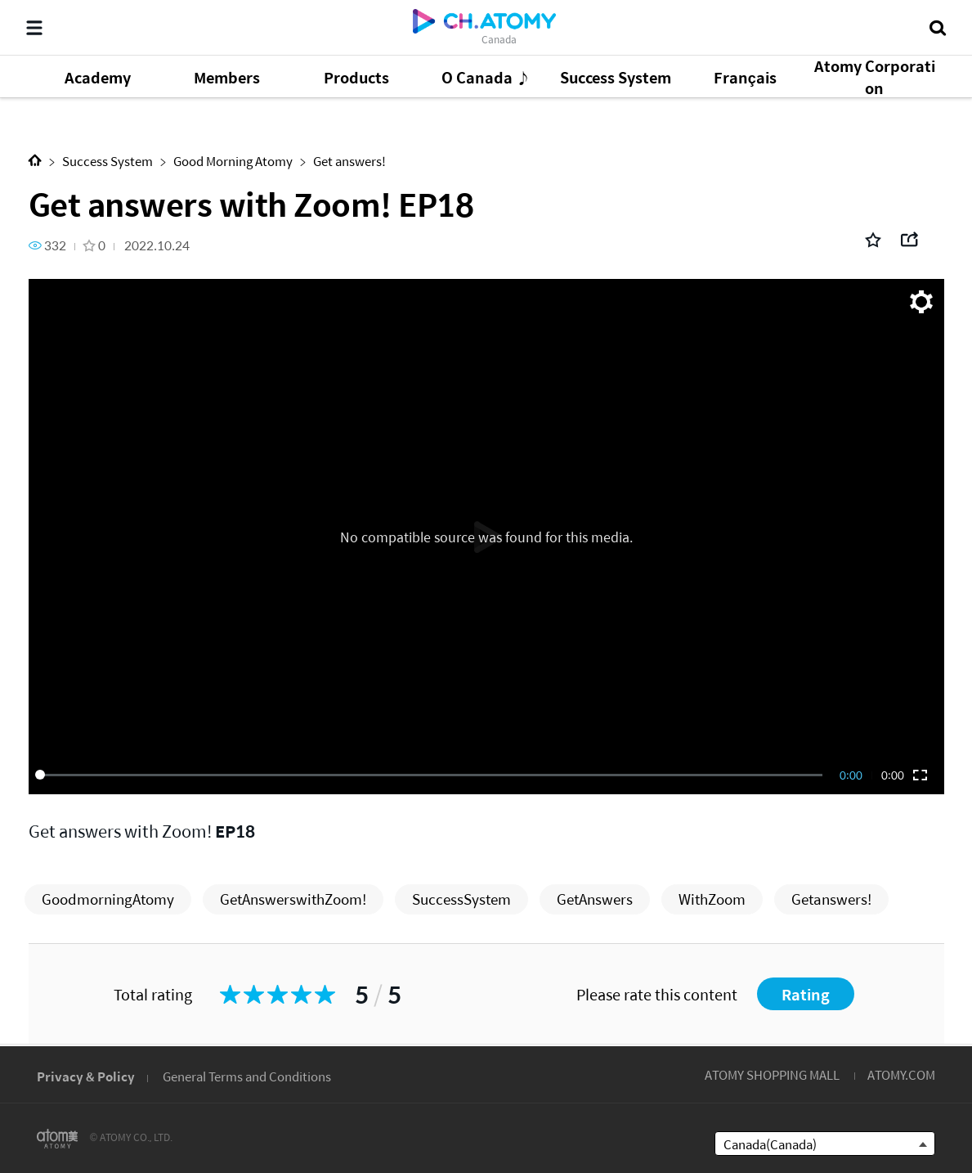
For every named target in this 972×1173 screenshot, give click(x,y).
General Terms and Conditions (247, 1076)
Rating (806, 994)
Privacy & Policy (86, 1076)
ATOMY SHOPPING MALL (772, 1074)
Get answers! (349, 160)
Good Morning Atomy (233, 160)
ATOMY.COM (901, 1074)
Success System (107, 160)
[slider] (431, 774)
